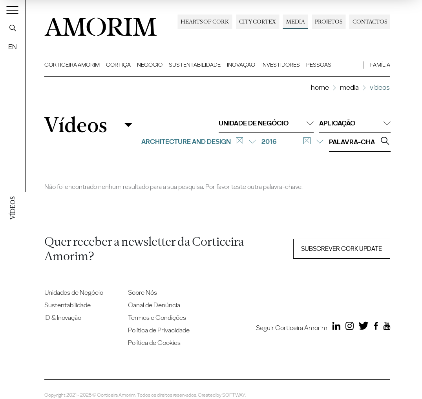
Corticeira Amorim (72, 64)
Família (380, 64)
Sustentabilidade (195, 64)
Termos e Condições (157, 317)
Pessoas (318, 64)
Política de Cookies (154, 342)
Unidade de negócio (266, 123)
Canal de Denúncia (154, 305)
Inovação (241, 64)
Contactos (370, 21)
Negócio (150, 64)
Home (320, 87)
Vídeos (75, 124)
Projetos (328, 21)
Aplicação (355, 123)
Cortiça (118, 64)
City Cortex (257, 21)
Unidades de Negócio (73, 292)
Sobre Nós (142, 292)
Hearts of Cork (205, 21)
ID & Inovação (62, 317)
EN (12, 47)
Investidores (280, 64)
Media (295, 21)
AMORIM (100, 24)
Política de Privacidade (159, 330)
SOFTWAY (233, 395)
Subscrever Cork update (341, 248)
